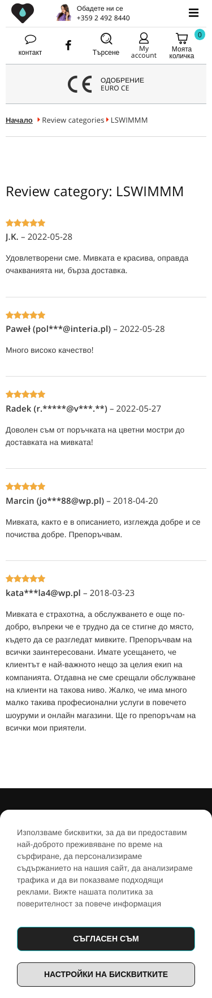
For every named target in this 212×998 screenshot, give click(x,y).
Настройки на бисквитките (106, 974)
